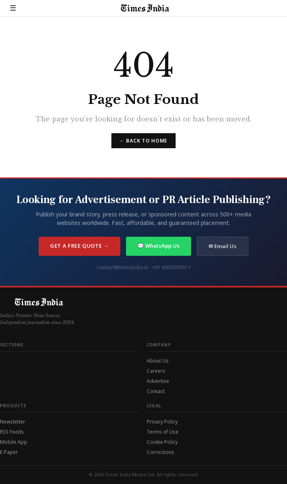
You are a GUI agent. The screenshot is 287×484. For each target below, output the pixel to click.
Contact (156, 391)
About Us (158, 360)
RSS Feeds (12, 431)
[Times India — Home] (142, 8)
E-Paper (9, 452)
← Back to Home (143, 140)
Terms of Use (162, 431)
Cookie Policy (162, 442)
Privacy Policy (162, 421)
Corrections (160, 452)
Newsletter (12, 421)
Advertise (158, 381)
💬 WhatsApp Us (158, 245)
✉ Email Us (223, 246)
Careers (156, 370)
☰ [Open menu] (13, 8)
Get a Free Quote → (79, 245)
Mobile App (13, 442)
